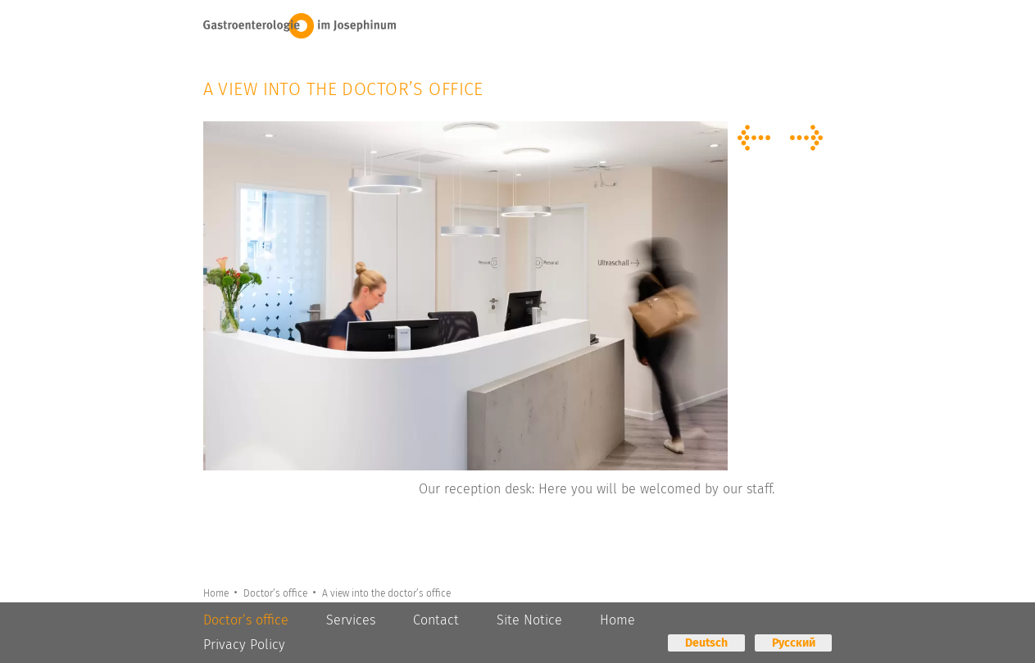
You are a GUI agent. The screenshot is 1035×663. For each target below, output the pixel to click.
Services (350, 620)
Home (217, 592)
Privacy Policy (244, 644)
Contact (436, 620)
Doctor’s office (278, 592)
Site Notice (529, 620)
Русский (793, 643)
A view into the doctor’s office (389, 592)
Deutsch (706, 643)
